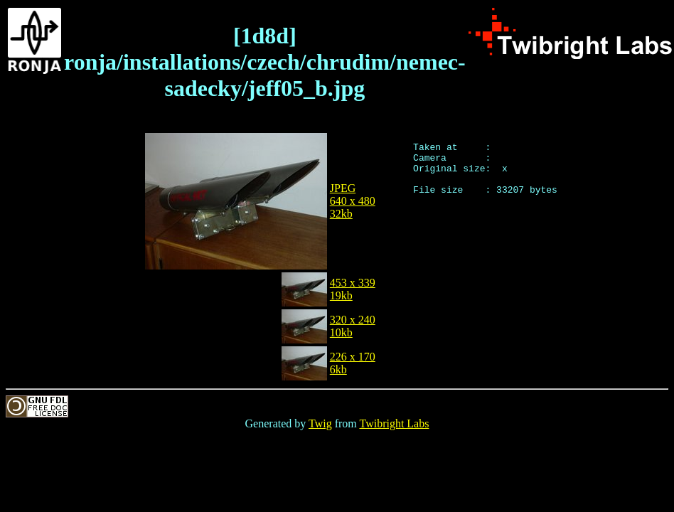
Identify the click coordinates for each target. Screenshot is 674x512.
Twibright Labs (394, 423)
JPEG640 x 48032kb (352, 201)
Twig (320, 423)
